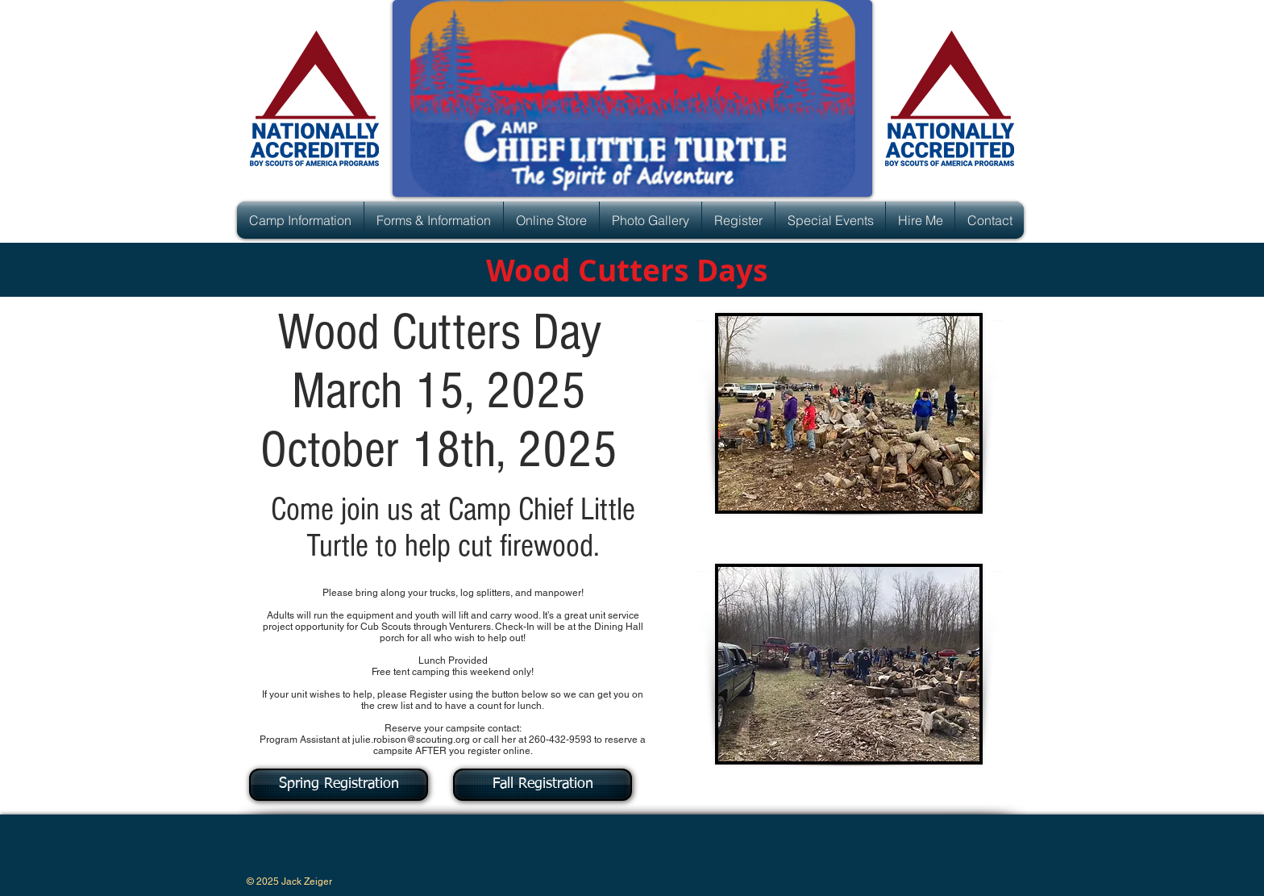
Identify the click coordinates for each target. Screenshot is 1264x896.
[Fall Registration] (542, 785)
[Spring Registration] (338, 785)
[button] (300, 220)
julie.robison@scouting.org (411, 739)
